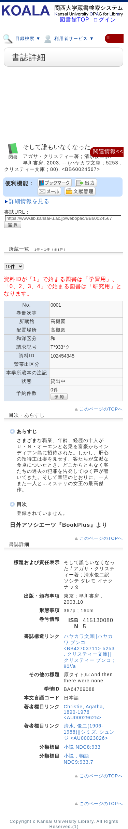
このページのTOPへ (101, 409)
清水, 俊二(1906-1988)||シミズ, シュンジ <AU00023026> (89, 732)
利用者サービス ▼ (68, 38)
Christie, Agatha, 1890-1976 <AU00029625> (84, 712)
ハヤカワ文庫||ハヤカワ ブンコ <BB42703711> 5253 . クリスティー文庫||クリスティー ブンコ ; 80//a (89, 651)
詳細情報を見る (29, 201)
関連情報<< (108, 151)
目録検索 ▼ (22, 38)
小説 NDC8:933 (82, 747)
